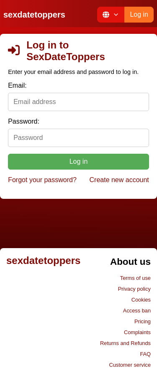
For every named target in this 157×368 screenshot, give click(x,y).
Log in (139, 14)
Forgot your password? (42, 179)
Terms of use (135, 278)
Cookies (141, 300)
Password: (23, 121)
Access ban (137, 310)
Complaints (137, 332)
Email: (17, 85)
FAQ (145, 354)
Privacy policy (134, 289)
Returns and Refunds (125, 343)
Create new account (119, 179)
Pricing (142, 321)
